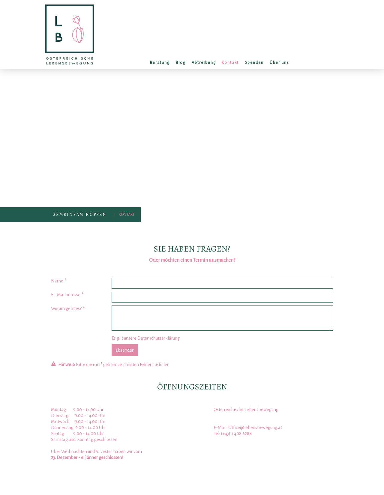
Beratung (160, 63)
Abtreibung (204, 63)
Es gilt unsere (146, 338)
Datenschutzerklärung (158, 338)
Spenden (254, 63)
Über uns (279, 63)
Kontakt (230, 63)
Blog (181, 63)
